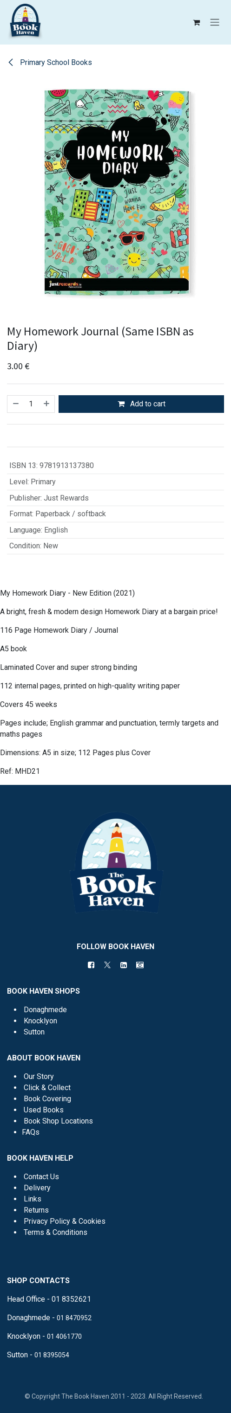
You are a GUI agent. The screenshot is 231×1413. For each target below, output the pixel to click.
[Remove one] (15, 404)
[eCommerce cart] (196, 22)
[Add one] (47, 404)
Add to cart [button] (141, 403)
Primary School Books (49, 62)
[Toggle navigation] (214, 22)
